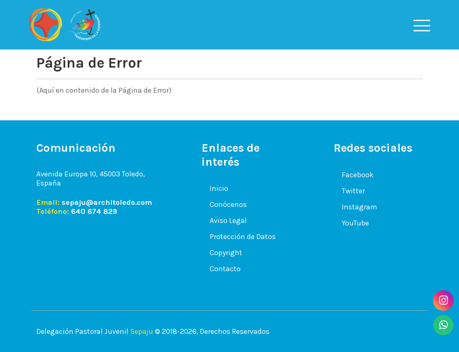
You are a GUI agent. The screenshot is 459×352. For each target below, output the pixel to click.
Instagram (359, 206)
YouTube (355, 223)
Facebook (358, 174)
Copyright (226, 252)
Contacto (225, 268)
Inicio (219, 188)
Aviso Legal (228, 220)
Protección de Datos (243, 236)
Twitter (353, 190)
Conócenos (228, 204)
